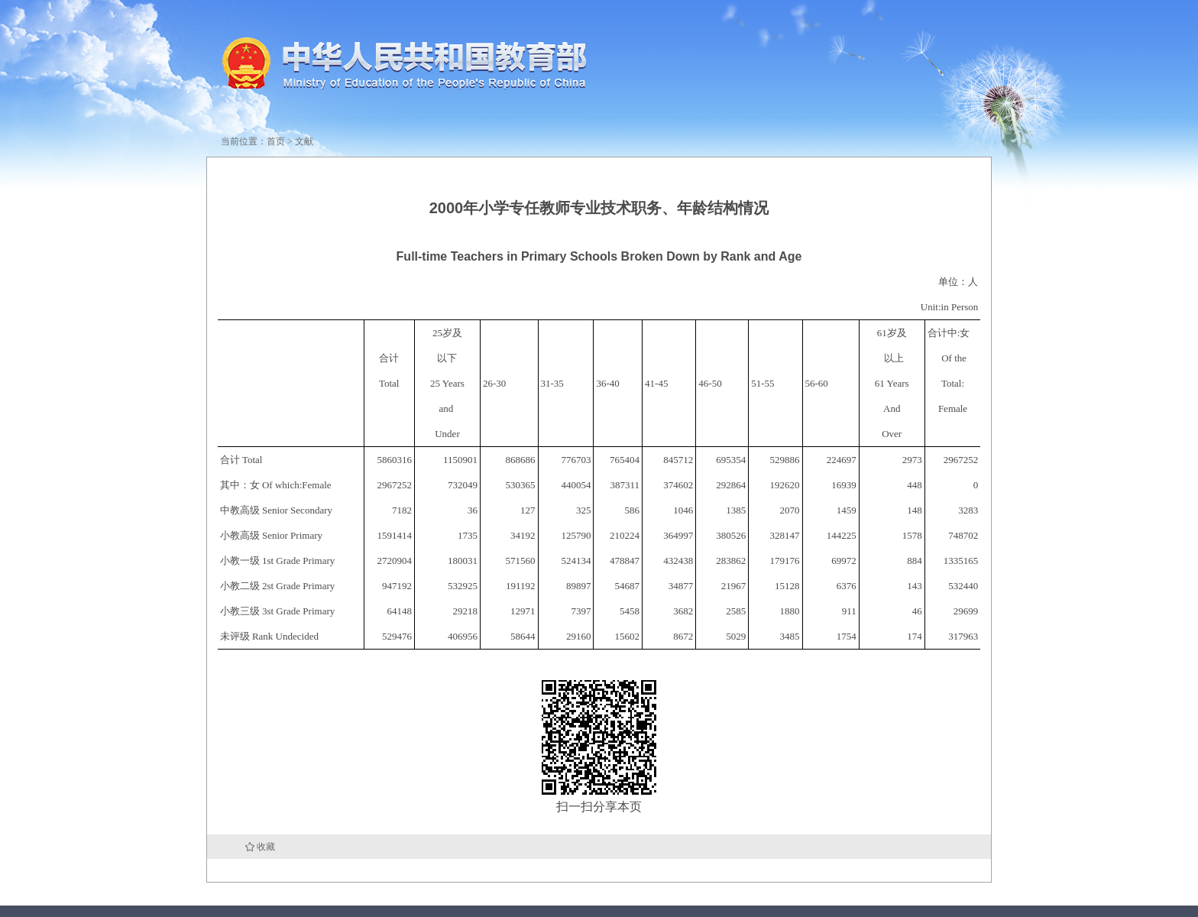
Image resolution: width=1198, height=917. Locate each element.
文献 (304, 141)
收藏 (266, 846)
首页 (276, 141)
